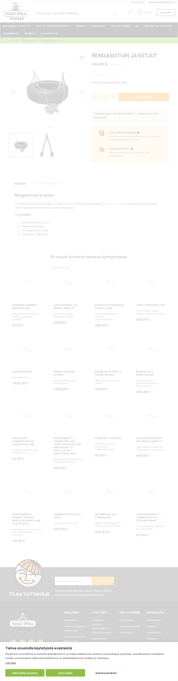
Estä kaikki (65, 673)
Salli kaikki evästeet (25, 673)
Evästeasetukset (106, 673)
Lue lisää (10, 662)
